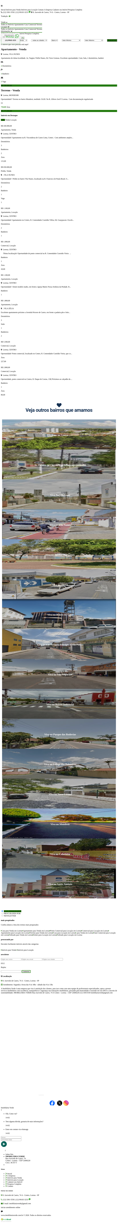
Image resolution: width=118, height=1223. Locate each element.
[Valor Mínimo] (71, 40)
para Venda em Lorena (84, 933)
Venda (7, 120)
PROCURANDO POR (12, 913)
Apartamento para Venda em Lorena (36, 931)
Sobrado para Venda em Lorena (21, 935)
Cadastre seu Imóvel (60, 10)
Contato (41, 10)
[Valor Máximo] (93, 40)
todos (3, 120)
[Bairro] (54, 40)
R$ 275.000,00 (6, 111)
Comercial (32, 25)
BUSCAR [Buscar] (112, 40)
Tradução (5, 16)
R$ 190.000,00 (6, 85)
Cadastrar (26, 971)
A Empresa (48, 10)
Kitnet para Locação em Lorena (45, 935)
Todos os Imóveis (7, 25)
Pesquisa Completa (75, 10)
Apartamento (19, 25)
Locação (13, 120)
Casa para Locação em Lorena (64, 933)
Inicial (3, 10)
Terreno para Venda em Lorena (41, 933)
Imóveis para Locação (29, 10)
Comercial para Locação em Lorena (94, 931)
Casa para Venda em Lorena (11, 931)
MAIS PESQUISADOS (12, 911)
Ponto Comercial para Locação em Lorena (65, 931)
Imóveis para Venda (13, 10)
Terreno (39, 25)
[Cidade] (39, 40)
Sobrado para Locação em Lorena (69, 935)
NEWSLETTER (10, 916)
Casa (26, 25)
